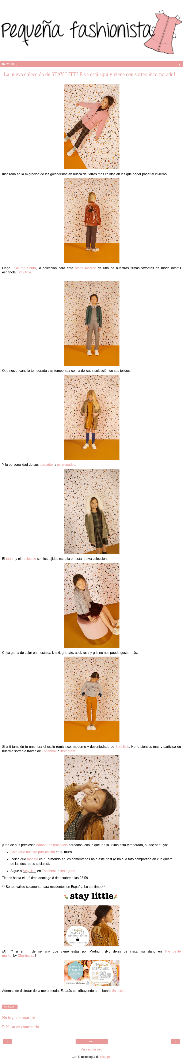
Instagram (67, 751)
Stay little (24, 272)
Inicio (91, 1041)
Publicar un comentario (20, 1027)
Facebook (49, 751)
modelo (32, 859)
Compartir (9, 1006)
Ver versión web (91, 1049)
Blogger (105, 1056)
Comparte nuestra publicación (33, 852)
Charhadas (26, 955)
